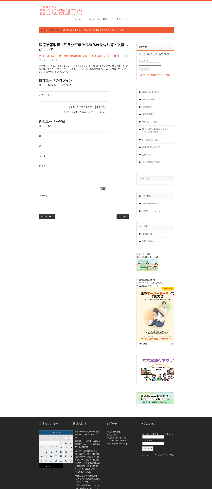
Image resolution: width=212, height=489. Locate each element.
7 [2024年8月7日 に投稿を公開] (46, 440)
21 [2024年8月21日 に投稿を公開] (47, 449)
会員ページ (176, 9)
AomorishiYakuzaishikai (66, 47)
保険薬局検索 (152, 105)
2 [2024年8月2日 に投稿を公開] (56, 436)
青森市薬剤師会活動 (155, 83)
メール (33, 147)
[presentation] (50, 172)
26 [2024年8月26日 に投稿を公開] (37, 454)
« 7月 (32, 460)
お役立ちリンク (153, 146)
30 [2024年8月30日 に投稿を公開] (56, 454)
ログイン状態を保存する (83, 98)
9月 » (38, 460)
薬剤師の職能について (156, 91)
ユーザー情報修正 (154, 195)
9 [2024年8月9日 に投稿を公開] (56, 440)
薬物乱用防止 (152, 98)
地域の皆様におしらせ (156, 232)
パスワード (35, 86)
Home (33, 21)
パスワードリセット (97, 104)
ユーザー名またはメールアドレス (46, 76)
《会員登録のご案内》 (153, 9)
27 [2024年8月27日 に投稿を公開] (42, 454)
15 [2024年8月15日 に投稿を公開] (52, 445)
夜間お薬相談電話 (154, 131)
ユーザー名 (36, 117)
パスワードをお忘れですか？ (155, 66)
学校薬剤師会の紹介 (155, 138)
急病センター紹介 (154, 113)
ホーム (132, 9)
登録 (172, 66)
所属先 (33, 157)
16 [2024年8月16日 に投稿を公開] (56, 445)
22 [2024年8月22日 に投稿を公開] (51, 449)
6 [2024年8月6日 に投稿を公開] (41, 440)
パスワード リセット (156, 202)
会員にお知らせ (46, 21)
